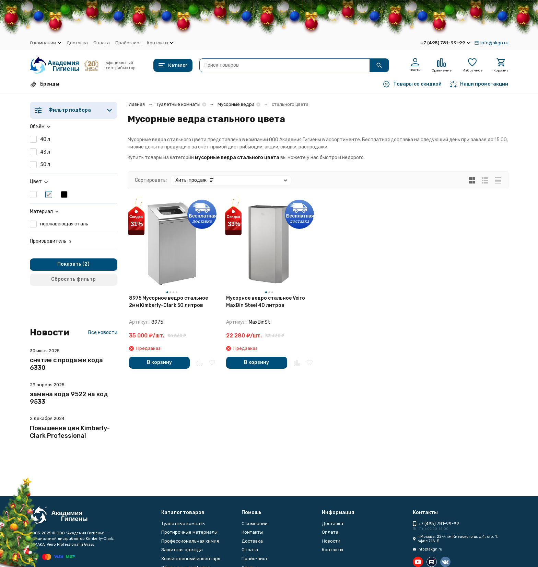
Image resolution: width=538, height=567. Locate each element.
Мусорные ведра (236, 104)
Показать (69, 264)
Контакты (252, 532)
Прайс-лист (128, 42)
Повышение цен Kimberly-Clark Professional (70, 432)
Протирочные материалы (189, 532)
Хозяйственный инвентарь (190, 558)
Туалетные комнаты (178, 104)
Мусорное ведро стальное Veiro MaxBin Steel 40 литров (265, 301)
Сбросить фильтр (73, 279)
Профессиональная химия (190, 541)
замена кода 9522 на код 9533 (69, 397)
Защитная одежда (182, 549)
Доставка (77, 42)
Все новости (102, 332)
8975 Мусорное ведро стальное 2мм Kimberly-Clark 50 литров (168, 301)
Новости (331, 541)
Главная (136, 104)
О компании (255, 523)
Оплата (101, 42)
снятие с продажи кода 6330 (66, 363)
